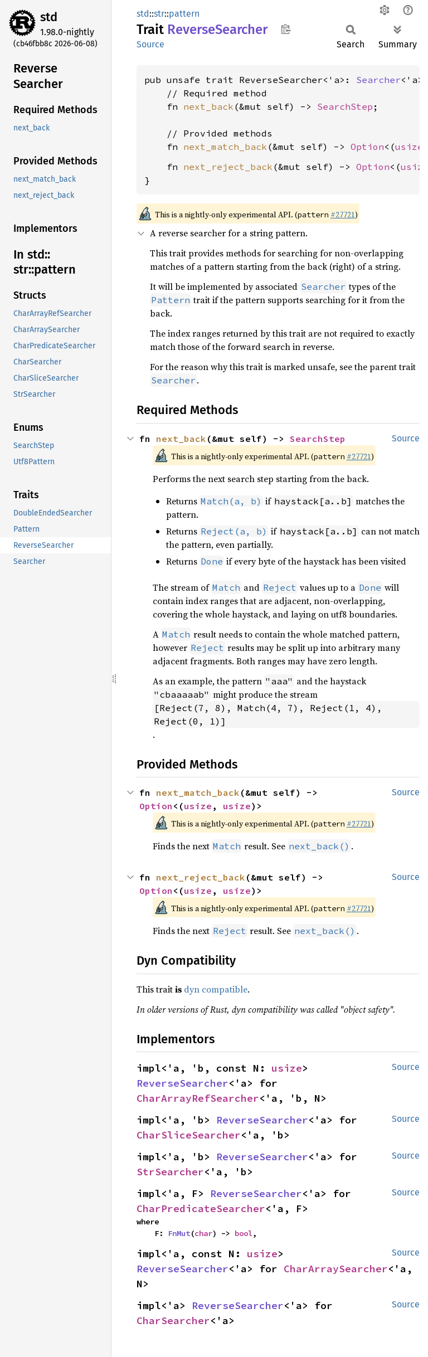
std (48, 17)
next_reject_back (228, 166)
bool (243, 1233)
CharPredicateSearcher (201, 1208)
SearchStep (345, 106)
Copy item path (285, 29)
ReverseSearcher (182, 1083)
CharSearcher (173, 1320)
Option (367, 146)
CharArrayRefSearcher (198, 1098)
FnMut (179, 1233)
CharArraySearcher (336, 1268)
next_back (208, 106)
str (159, 13)
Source (150, 44)
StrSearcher (170, 1171)
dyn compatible (215, 989)
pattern (184, 13)
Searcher (378, 79)
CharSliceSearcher (189, 1135)
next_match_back (225, 146)
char (203, 1233)
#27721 (342, 214)
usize (409, 146)
